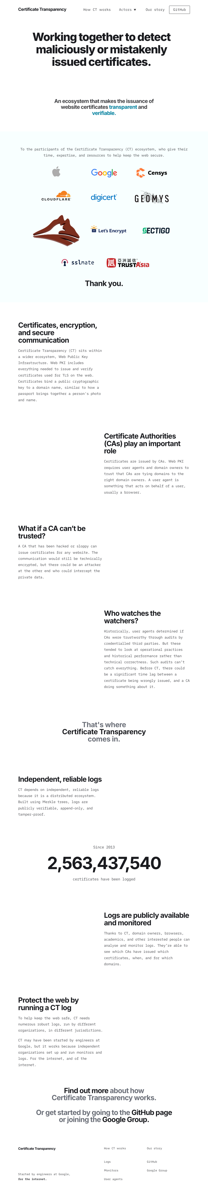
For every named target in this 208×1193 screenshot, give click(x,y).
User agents (113, 1179)
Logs (107, 1162)
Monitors (111, 1170)
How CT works (97, 10)
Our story (155, 10)
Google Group (157, 1170)
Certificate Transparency (42, 9)
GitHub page (151, 1112)
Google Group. (125, 1119)
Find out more (86, 1091)
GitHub (179, 10)
